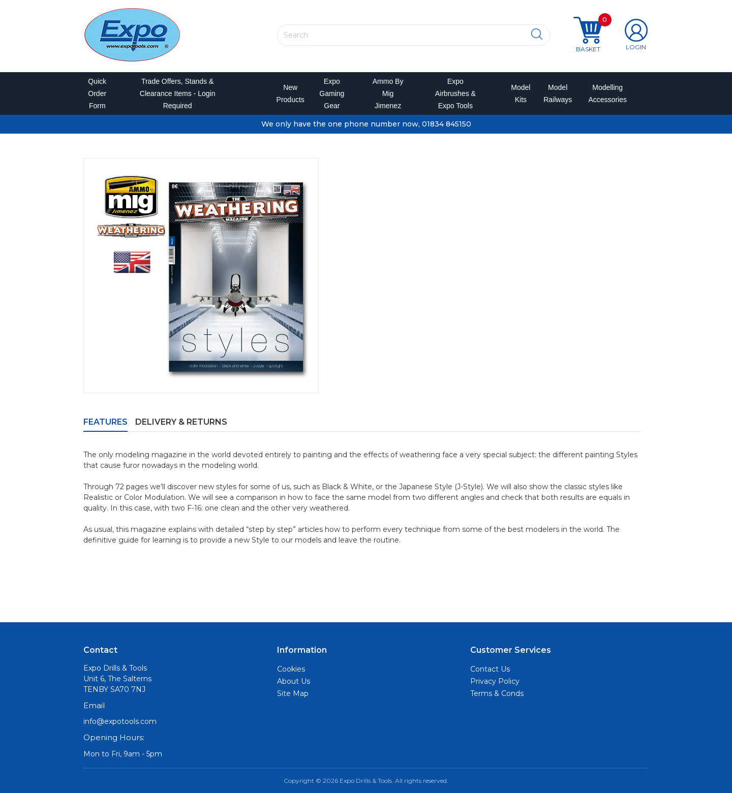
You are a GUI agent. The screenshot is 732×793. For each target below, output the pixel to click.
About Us (293, 681)
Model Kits (519, 93)
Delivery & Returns (181, 422)
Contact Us (490, 669)
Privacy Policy (495, 681)
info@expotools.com (120, 721)
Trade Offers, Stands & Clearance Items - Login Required (178, 93)
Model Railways (555, 93)
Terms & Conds (497, 693)
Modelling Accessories (605, 93)
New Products (287, 93)
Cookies (291, 669)
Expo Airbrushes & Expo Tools (455, 93)
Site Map (293, 693)
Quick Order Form (97, 93)
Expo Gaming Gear (331, 93)
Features (105, 422)
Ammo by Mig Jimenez (388, 93)
